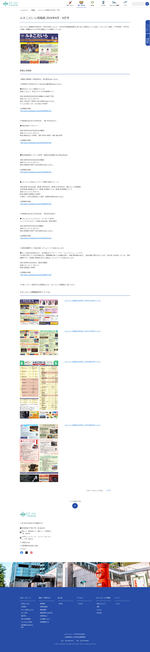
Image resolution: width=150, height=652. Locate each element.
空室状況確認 (43, 606)
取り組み (99, 612)
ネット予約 (24, 612)
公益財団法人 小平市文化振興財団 (75, 637)
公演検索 (23, 606)
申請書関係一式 (44, 622)
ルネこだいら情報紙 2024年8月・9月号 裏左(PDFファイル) (82, 361)
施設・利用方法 (81, 5)
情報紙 (33, 10)
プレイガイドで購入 (26, 622)
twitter (26, 552)
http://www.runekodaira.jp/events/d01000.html (35, 143)
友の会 (92, 5)
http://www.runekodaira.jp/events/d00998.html (35, 111)
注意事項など (43, 615)
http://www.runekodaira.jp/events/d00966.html (35, 172)
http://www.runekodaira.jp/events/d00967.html (35, 275)
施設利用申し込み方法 (46, 612)
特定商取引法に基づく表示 (30, 545)
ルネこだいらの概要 (114, 5)
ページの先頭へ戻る (75, 501)
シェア (108, 490)
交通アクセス (26, 542)
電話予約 (23, 615)
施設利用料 (43, 609)
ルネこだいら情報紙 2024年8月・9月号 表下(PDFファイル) (82, 331)
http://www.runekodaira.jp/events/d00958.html (35, 204)
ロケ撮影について (45, 618)
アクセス (103, 5)
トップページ (24, 10)
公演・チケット (70, 5)
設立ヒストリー (101, 603)
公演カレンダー (25, 603)
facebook (21, 552)
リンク (125, 5)
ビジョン (99, 609)
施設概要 (42, 603)
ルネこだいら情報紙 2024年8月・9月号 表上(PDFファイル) (82, 300)
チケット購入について (27, 609)
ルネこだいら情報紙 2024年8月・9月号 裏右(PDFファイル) (82, 425)
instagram (31, 552)
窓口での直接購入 (26, 618)
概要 (98, 606)
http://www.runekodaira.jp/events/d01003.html (35, 238)
